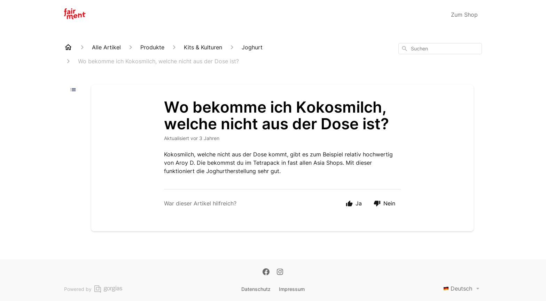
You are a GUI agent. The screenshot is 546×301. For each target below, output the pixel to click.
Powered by (93, 289)
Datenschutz (256, 289)
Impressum (292, 289)
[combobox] (440, 48)
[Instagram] (280, 272)
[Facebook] (266, 272)
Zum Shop (464, 14)
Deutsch (462, 288)
